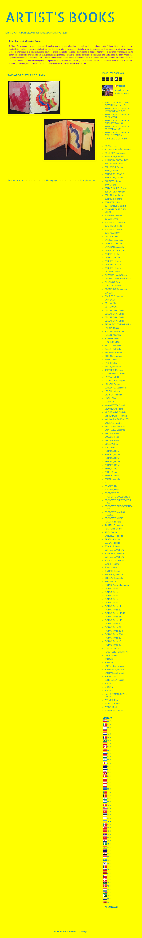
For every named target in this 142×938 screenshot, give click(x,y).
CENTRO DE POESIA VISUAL (119, 279)
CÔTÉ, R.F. (110, 293)
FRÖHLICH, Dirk (112, 342)
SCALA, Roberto (112, 543)
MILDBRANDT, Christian (116, 412)
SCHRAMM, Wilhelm (114, 550)
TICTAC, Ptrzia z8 (113, 641)
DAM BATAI (110, 300)
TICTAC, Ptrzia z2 (113, 624)
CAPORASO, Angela (114, 247)
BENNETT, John (112, 202)
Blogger (84, 931)
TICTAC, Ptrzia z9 (113, 645)
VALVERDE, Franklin (114, 666)
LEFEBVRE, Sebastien (115, 388)
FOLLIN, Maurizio (113, 335)
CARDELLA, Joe (112, 254)
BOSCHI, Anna (111, 219)
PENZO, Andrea (112, 475)
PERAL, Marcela (112, 479)
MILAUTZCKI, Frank (114, 409)
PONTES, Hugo (112, 486)
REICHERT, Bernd (113, 529)
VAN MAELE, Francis (114, 669)
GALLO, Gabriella (113, 345)
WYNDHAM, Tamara (114, 711)
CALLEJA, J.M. (112, 236)
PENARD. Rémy (112, 465)
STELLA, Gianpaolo (114, 578)
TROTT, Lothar (111, 655)
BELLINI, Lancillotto (114, 195)
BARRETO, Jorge (113, 181)
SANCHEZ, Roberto (114, 536)
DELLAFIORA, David (114, 310)
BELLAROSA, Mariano (115, 192)
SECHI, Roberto (112, 564)
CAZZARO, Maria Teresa (116, 275)
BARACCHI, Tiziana (114, 178)
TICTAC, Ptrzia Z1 (113, 610)
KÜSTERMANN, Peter (115, 374)
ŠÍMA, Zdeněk (111, 567)
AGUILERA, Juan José (115, 153)
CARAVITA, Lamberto (114, 250)
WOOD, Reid (111, 707)
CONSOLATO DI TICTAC (116, 139)
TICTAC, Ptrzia (111, 589)
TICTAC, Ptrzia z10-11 (115, 613)
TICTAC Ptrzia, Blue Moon (117, 585)
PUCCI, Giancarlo (113, 522)
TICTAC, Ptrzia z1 (113, 606)
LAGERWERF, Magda (115, 381)
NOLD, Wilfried (111, 444)
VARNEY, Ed (110, 676)
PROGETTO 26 (112, 493)
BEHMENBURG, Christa (116, 188)
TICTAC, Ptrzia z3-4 (114, 631)
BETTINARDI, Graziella (115, 206)
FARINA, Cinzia (112, 328)
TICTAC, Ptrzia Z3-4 (114, 634)
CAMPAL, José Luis (114, 240)
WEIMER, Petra (112, 700)
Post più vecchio (87, 180)
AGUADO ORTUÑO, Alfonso (118, 150)
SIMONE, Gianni (112, 571)
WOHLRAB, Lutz (112, 704)
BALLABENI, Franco (114, 167)
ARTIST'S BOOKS (60, 17)
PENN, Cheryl (111, 469)
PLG (107, 483)
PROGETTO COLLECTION (117, 497)
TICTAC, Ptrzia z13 (113, 620)
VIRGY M (109, 684)
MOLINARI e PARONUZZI (117, 419)
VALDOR (109, 659)
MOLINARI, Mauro (113, 423)
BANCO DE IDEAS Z (114, 174)
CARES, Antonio (112, 258)
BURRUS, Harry (112, 233)
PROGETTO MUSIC (114, 518)
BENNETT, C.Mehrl (113, 199)
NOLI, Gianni (110, 447)
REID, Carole (111, 532)
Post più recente (15, 180)
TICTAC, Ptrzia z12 (113, 617)
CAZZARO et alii (112, 272)
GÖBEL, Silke (111, 359)
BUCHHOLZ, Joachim (115, 222)
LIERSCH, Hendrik (113, 395)
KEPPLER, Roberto (114, 370)
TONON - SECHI (112, 648)
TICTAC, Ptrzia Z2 (113, 627)
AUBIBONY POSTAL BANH (117, 160)
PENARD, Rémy (112, 451)
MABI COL (109, 402)
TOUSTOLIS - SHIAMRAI (116, 652)
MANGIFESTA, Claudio (115, 405)
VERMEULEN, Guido (114, 680)
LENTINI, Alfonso (112, 391)
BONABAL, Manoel (113, 215)
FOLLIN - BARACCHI (114, 331)
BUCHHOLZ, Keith (113, 226)
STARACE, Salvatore (114, 574)
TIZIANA (121, 86)
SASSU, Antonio (112, 539)
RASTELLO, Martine (114, 525)
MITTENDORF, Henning (116, 416)
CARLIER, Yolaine (113, 261)
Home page (51, 180)
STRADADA (110, 581)
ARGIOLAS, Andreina (114, 156)
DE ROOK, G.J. (112, 307)
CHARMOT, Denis (113, 282)
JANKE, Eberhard (113, 367)
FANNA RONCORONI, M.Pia (118, 324)
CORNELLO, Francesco (116, 289)
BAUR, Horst (110, 185)
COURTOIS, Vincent (114, 296)
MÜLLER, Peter (112, 433)
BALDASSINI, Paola (114, 164)
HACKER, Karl (111, 363)
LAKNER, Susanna (113, 384)
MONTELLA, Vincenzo (115, 426)
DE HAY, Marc (111, 303)
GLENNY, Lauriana (113, 356)
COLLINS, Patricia (113, 286)
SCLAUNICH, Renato (114, 560)
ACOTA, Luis (110, 146)
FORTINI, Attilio (112, 338)
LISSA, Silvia (110, 398)
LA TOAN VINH (112, 377)
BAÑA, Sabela (111, 171)
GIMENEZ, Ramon (113, 352)
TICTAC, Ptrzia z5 (113, 638)
